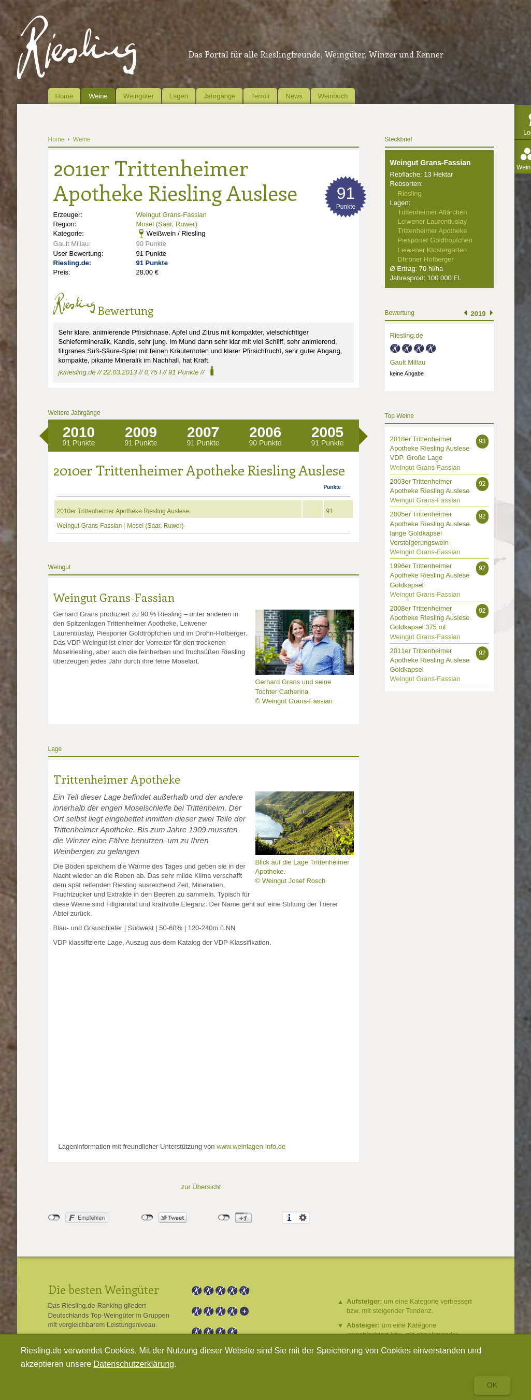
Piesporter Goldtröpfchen (435, 240)
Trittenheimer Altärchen (432, 212)
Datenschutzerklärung (134, 1364)
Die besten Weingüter (103, 1289)
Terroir (260, 96)
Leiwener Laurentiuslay (432, 221)
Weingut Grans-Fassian (171, 215)
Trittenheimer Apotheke (116, 779)
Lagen (178, 96)
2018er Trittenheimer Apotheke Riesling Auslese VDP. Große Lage (430, 448)
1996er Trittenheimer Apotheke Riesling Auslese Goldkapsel (430, 575)
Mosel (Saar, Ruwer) (166, 224)
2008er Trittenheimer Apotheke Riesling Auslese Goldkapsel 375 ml (430, 617)
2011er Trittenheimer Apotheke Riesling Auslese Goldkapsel (430, 660)
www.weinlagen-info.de (251, 1146)
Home (64, 96)
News (294, 96)
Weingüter (138, 96)
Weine (98, 96)
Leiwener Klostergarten (432, 250)
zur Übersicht (201, 1187)
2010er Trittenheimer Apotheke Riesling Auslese (123, 511)
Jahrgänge (219, 96)
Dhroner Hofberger (426, 259)
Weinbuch (333, 96)
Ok (492, 1385)
